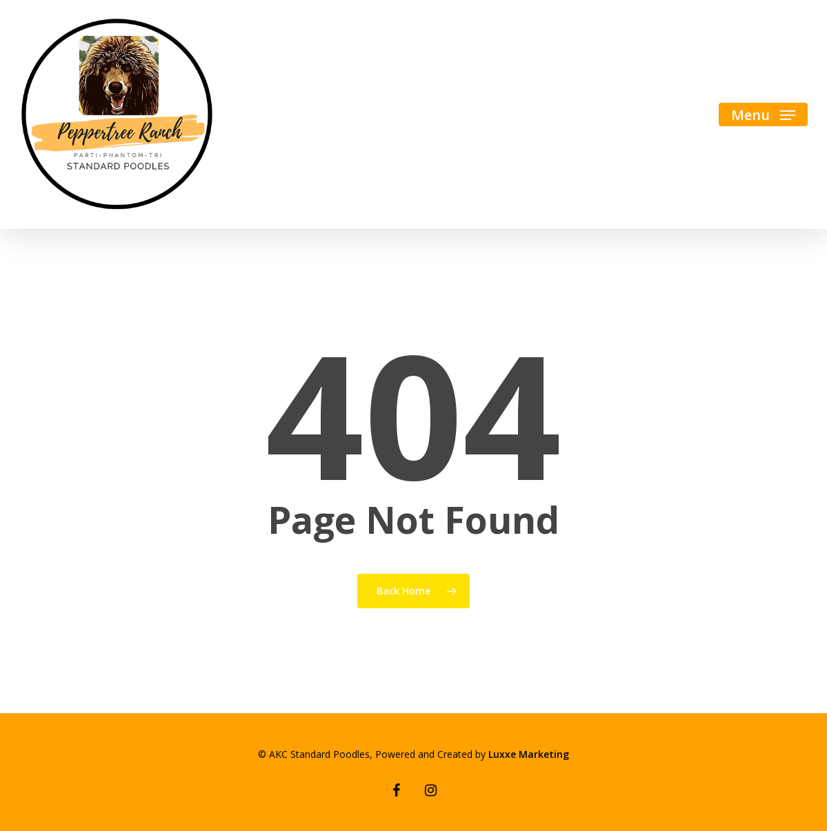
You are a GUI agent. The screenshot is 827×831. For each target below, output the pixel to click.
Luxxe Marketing (528, 754)
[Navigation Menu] (763, 115)
